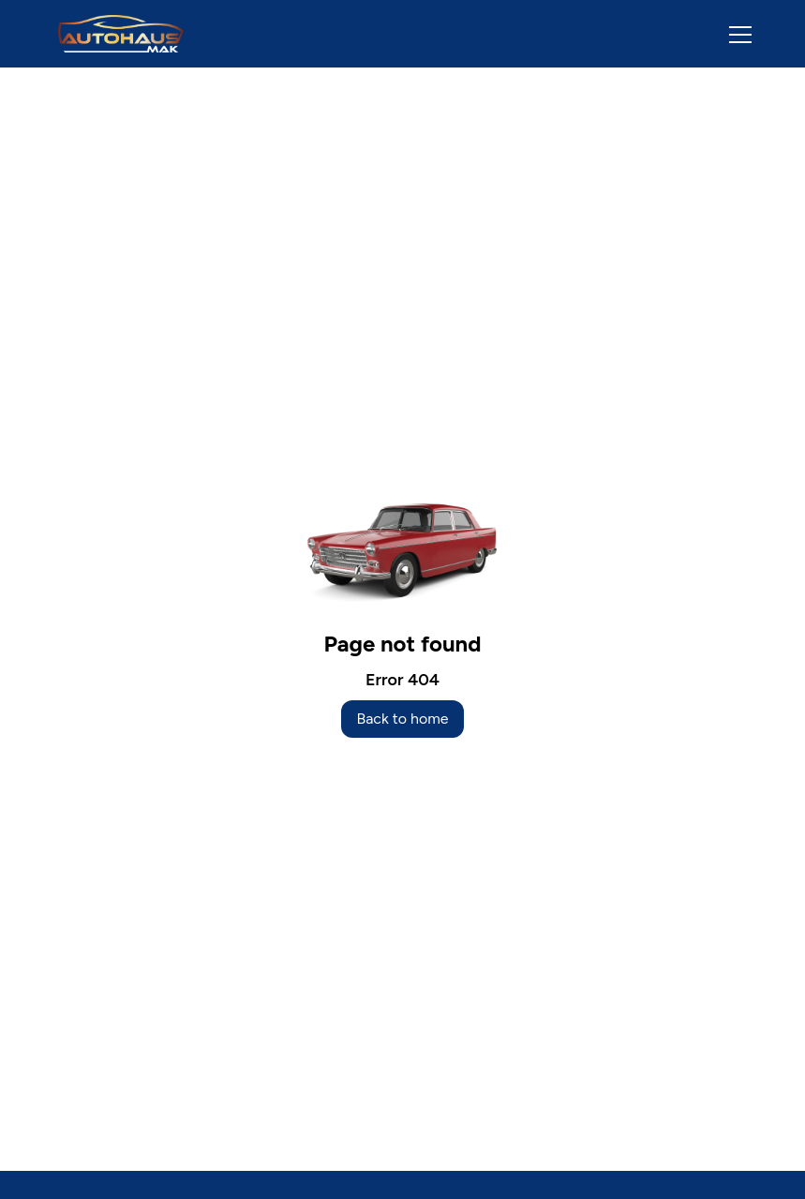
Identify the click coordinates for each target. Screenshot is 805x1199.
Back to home (402, 718)
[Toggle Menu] (729, 33)
